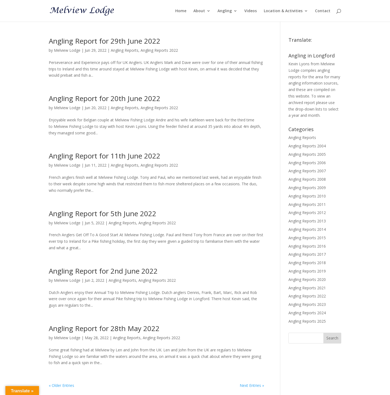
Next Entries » (252, 385)
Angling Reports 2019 (307, 271)
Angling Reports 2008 (307, 179)
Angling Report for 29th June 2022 (104, 41)
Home (180, 11)
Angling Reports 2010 (307, 196)
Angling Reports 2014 (307, 229)
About (199, 11)
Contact (322, 11)
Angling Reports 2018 (307, 262)
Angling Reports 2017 (307, 254)
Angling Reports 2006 (307, 162)
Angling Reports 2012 (307, 212)
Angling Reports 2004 (307, 145)
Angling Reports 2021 (307, 287)
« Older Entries (61, 385)
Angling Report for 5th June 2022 (102, 213)
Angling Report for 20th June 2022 (104, 98)
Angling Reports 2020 (307, 279)
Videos (250, 11)
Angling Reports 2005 (307, 154)
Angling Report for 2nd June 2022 (103, 271)
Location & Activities (283, 11)
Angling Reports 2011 (307, 204)
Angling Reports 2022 (159, 50)
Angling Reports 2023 (307, 304)
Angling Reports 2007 (307, 170)
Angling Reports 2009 (307, 187)
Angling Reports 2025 (307, 321)
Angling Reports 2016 (307, 246)
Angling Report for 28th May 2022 (104, 328)
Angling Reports (124, 50)
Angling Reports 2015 (307, 237)
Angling (224, 11)
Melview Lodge (67, 50)
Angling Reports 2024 (307, 312)
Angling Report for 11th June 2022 (104, 156)
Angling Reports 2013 (307, 221)
